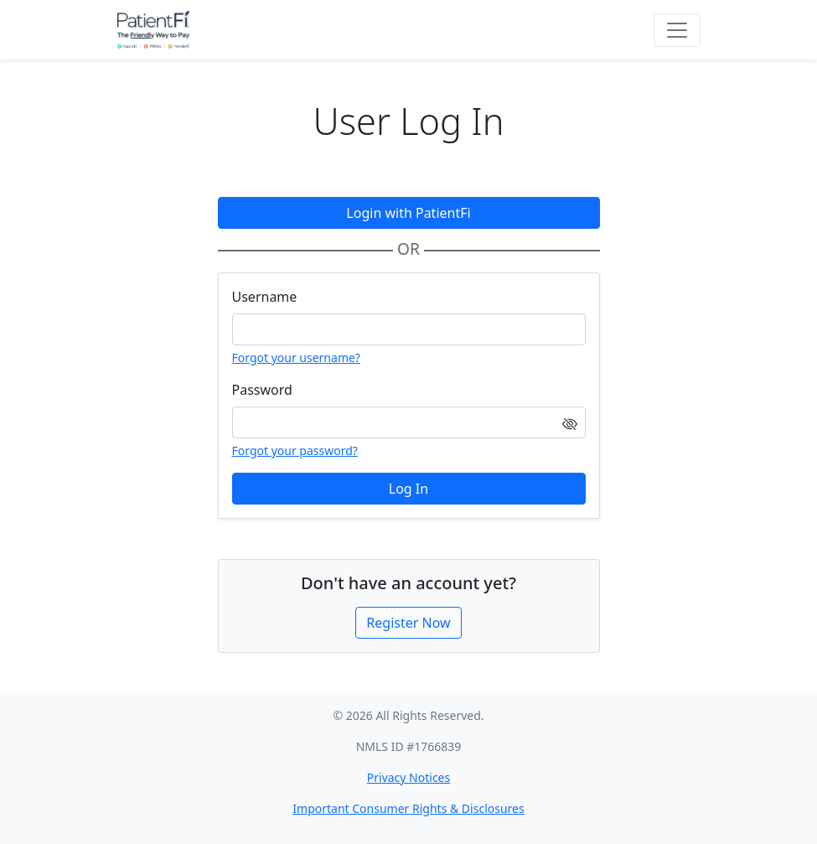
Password (262, 390)
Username (264, 296)
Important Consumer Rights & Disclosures (408, 808)
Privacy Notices (408, 777)
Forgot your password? (295, 450)
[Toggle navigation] (677, 30)
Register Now (408, 623)
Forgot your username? (296, 357)
